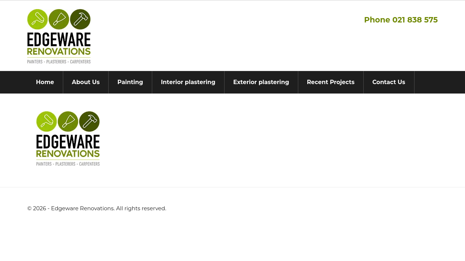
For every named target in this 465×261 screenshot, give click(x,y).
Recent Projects (331, 82)
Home (45, 82)
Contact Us (388, 82)
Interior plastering (188, 82)
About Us (86, 82)
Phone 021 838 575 (401, 19)
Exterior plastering (261, 82)
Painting (130, 82)
